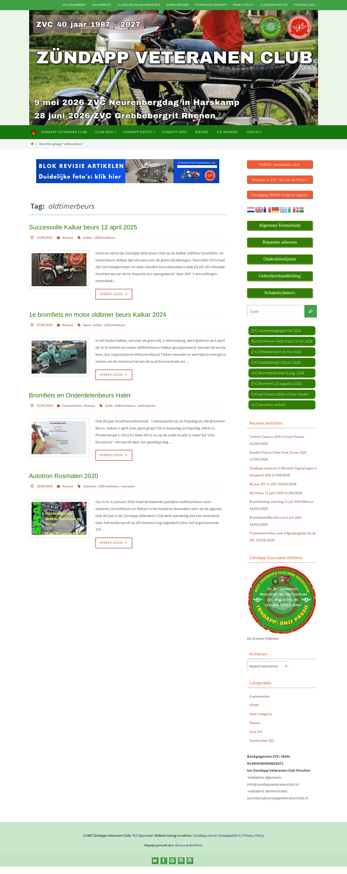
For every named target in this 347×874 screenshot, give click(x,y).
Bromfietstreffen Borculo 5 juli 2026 (278, 524)
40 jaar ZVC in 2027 (264, 491)
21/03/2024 (46, 403)
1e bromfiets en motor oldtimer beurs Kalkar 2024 (92, 313)
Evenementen (76, 403)
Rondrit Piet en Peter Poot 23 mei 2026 (280, 452)
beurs (91, 323)
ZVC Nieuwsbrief (74, 4)
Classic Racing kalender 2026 (139, 4)
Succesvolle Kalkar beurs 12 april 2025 (79, 226)
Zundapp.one (203, 843)
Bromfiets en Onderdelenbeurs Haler (76, 393)
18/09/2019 (46, 482)
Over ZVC (256, 739)
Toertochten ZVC (262, 747)
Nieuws (70, 236)
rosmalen (135, 482)
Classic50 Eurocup (274, 4)
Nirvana (180, 852)
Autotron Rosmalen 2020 (61, 473)
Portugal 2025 (304, 4)
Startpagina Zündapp (211, 4)
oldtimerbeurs (109, 236)
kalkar (91, 236)
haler (114, 403)
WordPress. (195, 852)
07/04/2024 (46, 323)
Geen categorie (261, 721)
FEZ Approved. (142, 843)
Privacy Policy (243, 4)
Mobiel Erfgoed (177, 4)
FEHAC (254, 712)
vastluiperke (155, 403)
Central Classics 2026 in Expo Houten (278, 436)
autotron (93, 482)
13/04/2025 (46, 236)
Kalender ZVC (101, 4)
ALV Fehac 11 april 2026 (268, 500)
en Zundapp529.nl (226, 843)
